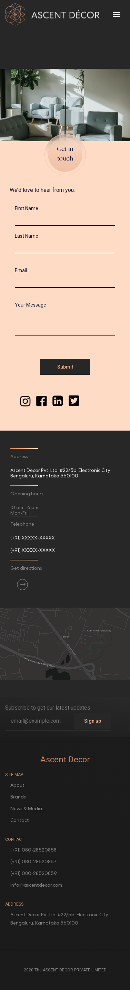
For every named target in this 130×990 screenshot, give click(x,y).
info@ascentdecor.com (36, 885)
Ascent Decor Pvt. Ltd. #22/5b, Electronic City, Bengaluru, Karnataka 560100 (60, 473)
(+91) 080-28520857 (33, 861)
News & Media (26, 808)
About (17, 785)
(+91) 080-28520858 (33, 850)
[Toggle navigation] (116, 14)
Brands (18, 797)
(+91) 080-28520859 (33, 873)
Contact (19, 820)
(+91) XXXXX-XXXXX (32, 538)
